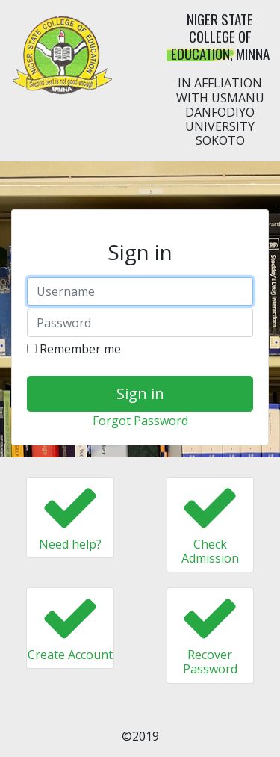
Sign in (140, 393)
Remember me (74, 349)
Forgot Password (140, 421)
